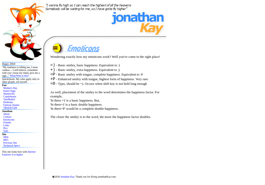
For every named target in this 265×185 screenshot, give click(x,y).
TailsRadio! (9, 99)
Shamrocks (9, 93)
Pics (5, 128)
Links (6, 125)
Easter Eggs (9, 90)
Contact (7, 116)
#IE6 (5, 137)
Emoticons (8, 119)
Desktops (8, 102)
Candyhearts (9, 96)
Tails (5, 131)
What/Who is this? (19, 75)
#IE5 (5, 139)
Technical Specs (11, 145)
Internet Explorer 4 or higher (19, 153)
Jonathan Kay (67, 176)
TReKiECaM (10, 107)
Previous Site (10, 142)
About (6, 114)
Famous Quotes (11, 105)
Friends (7, 122)
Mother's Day (10, 88)
